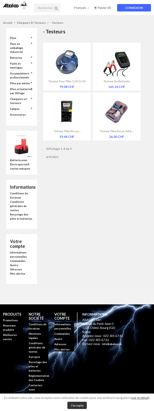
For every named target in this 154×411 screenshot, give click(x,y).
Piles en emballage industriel (16, 48)
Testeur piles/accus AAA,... (116, 131)
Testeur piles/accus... (67, 131)
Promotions (10, 320)
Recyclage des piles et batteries (38, 366)
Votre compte (17, 244)
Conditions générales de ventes (18, 206)
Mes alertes (17, 273)
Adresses (16, 269)
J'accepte (77, 405)
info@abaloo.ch (112, 344)
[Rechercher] (47, 7)
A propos (34, 356)
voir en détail (140, 398)
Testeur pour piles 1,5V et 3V (67, 81)
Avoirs (14, 265)
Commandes (17, 261)
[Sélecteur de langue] (82, 8)
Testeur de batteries (116, 81)
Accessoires (18, 114)
